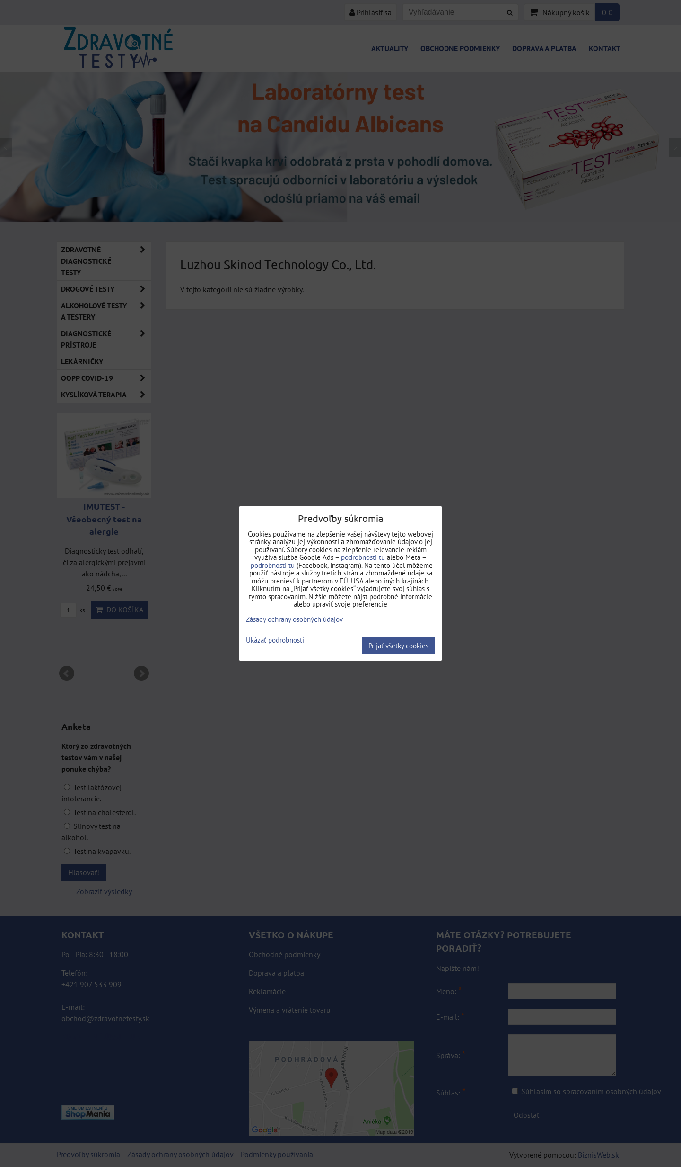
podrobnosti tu (363, 557)
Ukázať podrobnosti (275, 641)
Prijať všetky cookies (398, 645)
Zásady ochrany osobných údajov (294, 619)
